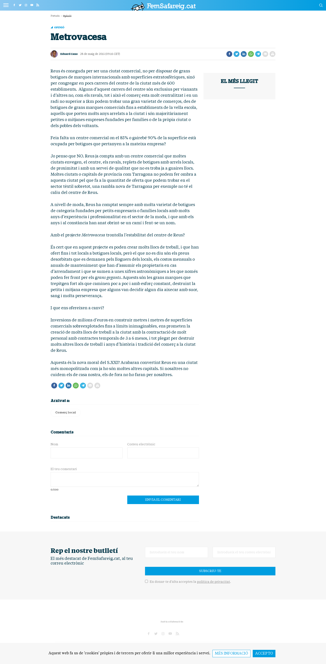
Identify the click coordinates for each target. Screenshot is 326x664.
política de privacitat (213, 581)
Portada (55, 16)
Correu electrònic (141, 444)
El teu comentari (64, 469)
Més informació (231, 653)
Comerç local (65, 412)
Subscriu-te (210, 571)
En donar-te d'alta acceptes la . (188, 581)
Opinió (59, 27)
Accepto (264, 653)
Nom (54, 444)
